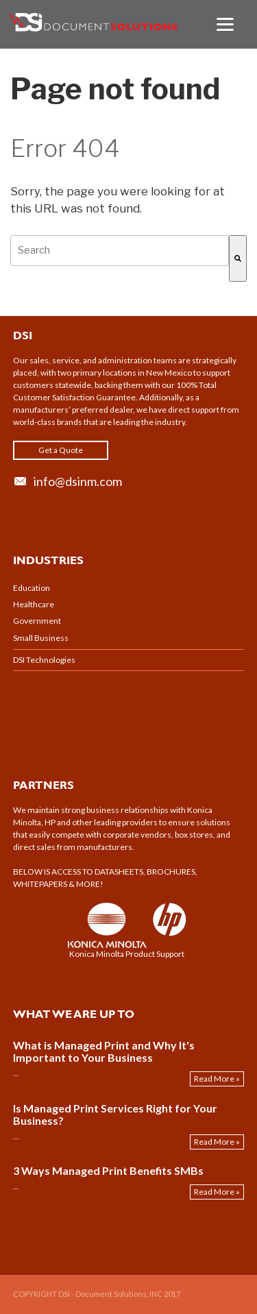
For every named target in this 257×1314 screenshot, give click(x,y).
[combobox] (119, 250)
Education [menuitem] (31, 588)
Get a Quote (60, 450)
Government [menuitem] (37, 621)
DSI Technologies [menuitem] (44, 660)
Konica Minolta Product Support (126, 954)
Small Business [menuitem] (41, 638)
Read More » (217, 1078)
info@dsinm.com (78, 481)
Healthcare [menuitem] (33, 604)
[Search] (238, 258)
